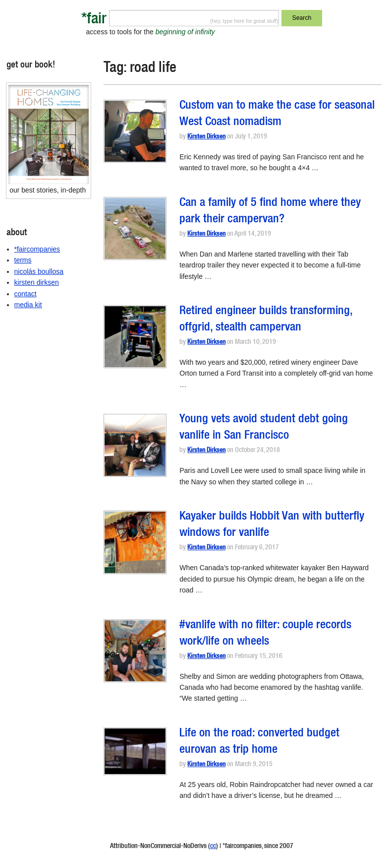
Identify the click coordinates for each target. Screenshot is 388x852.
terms (23, 260)
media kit (28, 305)
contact (25, 294)
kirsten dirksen (36, 282)
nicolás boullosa (39, 271)
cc (213, 846)
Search (302, 17)
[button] (135, 131)
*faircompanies (37, 249)
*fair (94, 20)
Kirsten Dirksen (206, 137)
